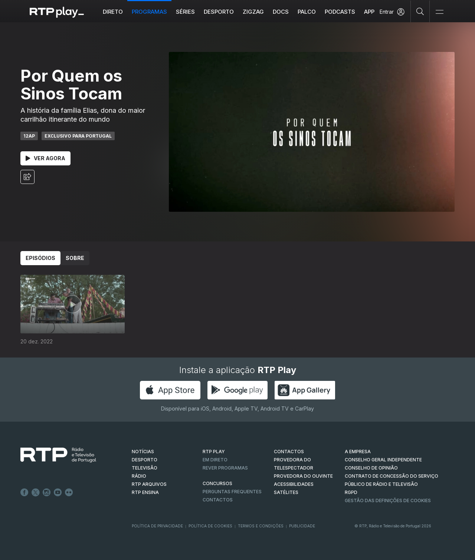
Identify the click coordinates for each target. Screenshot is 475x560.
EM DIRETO (215, 459)
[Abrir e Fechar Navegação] (439, 12)
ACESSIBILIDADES (294, 484)
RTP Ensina (145, 492)
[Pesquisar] (420, 11)
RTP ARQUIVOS (149, 484)
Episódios (40, 258)
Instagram (47, 492)
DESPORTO (144, 459)
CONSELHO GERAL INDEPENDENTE (383, 459)
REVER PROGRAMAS (225, 468)
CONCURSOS (217, 483)
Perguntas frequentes (232, 491)
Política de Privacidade (157, 526)
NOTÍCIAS (143, 451)
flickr (69, 492)
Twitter (36, 492)
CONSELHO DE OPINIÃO (371, 468)
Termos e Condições (261, 526)
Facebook (24, 492)
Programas (149, 11)
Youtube (58, 492)
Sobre (75, 258)
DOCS (281, 11)
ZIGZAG (253, 11)
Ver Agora (45, 158)
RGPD (351, 492)
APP (369, 11)
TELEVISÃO (144, 468)
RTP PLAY (214, 451)
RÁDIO (139, 476)
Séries (185, 11)
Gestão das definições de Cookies (388, 500)
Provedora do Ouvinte (303, 476)
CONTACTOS (289, 451)
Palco (307, 11)
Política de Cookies (210, 526)
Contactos (218, 500)
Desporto (219, 11)
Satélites (286, 492)
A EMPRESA (358, 451)
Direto (113, 11)
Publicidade (302, 526)
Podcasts (340, 11)
